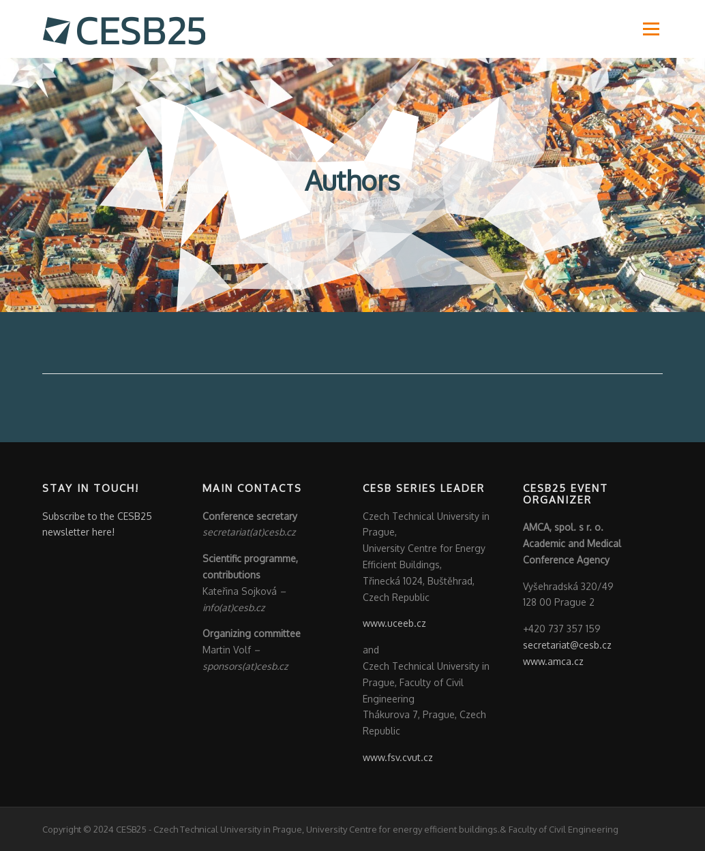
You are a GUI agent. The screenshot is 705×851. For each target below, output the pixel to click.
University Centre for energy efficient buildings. (403, 829)
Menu (651, 28)
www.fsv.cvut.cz (398, 757)
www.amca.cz (553, 661)
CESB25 (131, 829)
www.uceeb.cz (394, 623)
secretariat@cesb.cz (567, 645)
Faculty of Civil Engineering (562, 829)
